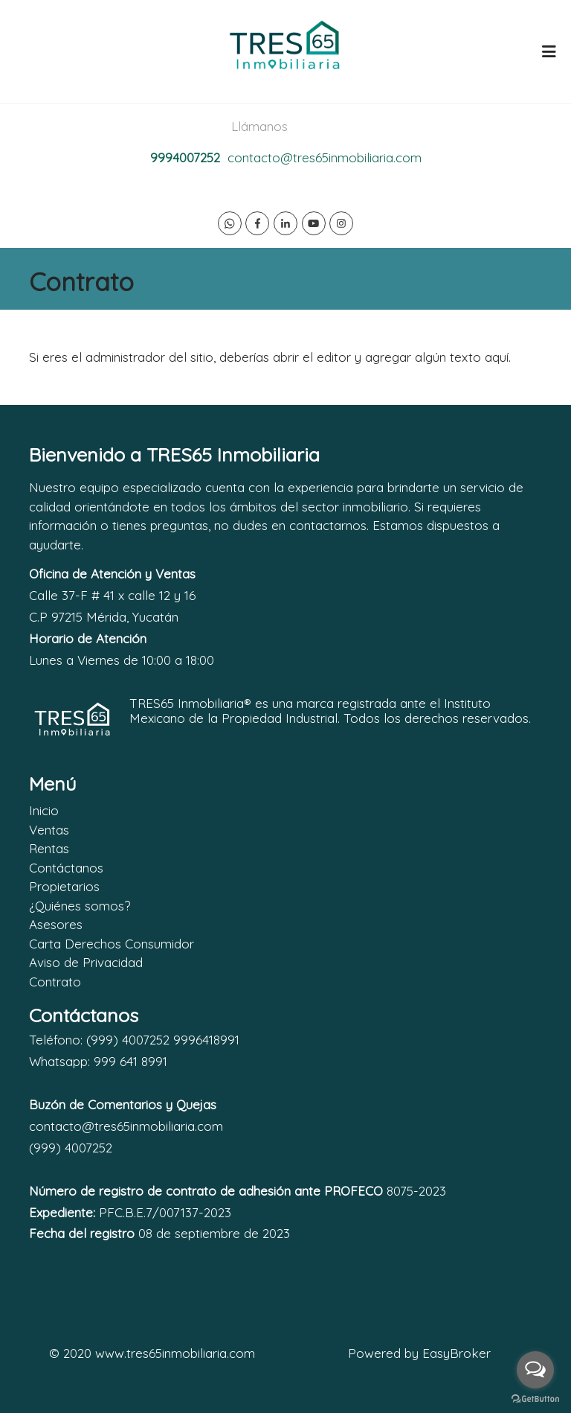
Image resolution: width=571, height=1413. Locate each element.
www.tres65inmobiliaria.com (175, 1353)
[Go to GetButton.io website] (535, 1398)
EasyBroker (456, 1353)
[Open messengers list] (535, 1369)
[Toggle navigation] (548, 51)
